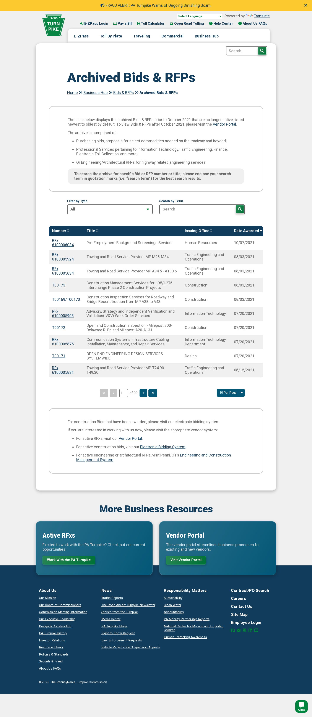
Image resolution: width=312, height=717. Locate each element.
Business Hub (207, 36)
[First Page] (101, 393)
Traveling (141, 36)
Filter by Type (77, 201)
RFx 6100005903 (63, 313)
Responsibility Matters (185, 591)
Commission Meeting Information (63, 613)
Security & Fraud (51, 662)
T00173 (58, 285)
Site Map (239, 615)
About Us (47, 591)
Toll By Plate (111, 36)
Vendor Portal (130, 438)
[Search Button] (262, 51)
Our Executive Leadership (57, 620)
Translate (258, 16)
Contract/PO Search (250, 591)
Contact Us (241, 607)
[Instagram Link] (244, 631)
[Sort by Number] (59, 231)
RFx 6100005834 (63, 270)
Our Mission (47, 599)
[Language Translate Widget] (199, 16)
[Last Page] (155, 393)
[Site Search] (246, 50)
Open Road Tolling (187, 23)
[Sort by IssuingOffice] (197, 231)
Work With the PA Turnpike (71, 560)
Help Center (221, 23)
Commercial (172, 36)
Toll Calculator (151, 23)
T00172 (58, 327)
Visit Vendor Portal (188, 560)
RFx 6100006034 (63, 242)
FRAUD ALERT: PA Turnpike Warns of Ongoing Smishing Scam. (156, 5)
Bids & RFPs (123, 92)
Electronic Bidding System (162, 447)
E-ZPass (81, 36)
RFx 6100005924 (63, 256)
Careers (238, 599)
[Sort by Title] (91, 231)
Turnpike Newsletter (128, 606)
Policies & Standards (54, 655)
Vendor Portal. (225, 124)
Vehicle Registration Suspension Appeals (130, 648)
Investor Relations (52, 641)
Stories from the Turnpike (119, 613)
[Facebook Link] (233, 631)
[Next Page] (144, 393)
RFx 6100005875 (63, 341)
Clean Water (172, 606)
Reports (187, 620)
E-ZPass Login (94, 23)
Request (118, 634)
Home (72, 92)
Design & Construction (55, 627)
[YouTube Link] (256, 631)
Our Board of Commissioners (60, 606)
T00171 (58, 356)
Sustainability (173, 599)
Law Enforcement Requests (121, 641)
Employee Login (246, 623)
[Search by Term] (202, 209)
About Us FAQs (252, 23)
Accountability (174, 613)
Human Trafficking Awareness (185, 638)
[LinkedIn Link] (250, 631)
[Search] (239, 209)
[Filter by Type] (110, 209)
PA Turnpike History (53, 634)
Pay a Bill (122, 23)
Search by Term (171, 201)
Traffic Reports (112, 599)
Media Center (110, 620)
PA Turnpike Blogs (114, 627)
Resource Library (51, 648)
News (106, 591)
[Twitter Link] (238, 631)
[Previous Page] (113, 393)
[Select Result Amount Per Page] (229, 393)
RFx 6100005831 (63, 370)
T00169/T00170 (66, 299)
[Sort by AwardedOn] (247, 231)
